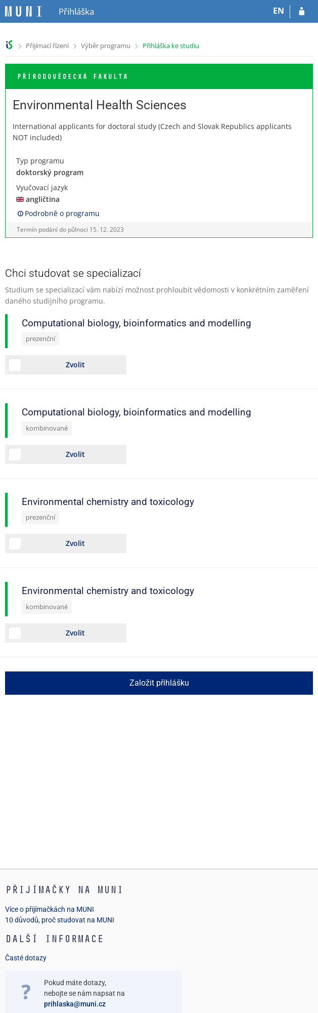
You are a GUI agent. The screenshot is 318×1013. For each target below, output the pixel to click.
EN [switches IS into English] (278, 10)
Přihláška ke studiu (171, 45)
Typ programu (40, 160)
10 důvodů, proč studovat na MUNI (59, 920)
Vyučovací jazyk (42, 187)
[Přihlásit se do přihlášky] (301, 11)
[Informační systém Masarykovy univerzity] (23, 11)
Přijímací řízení (47, 45)
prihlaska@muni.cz (75, 1004)
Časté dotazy (26, 958)
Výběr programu (105, 45)
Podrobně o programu (58, 213)
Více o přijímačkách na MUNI (49, 909)
